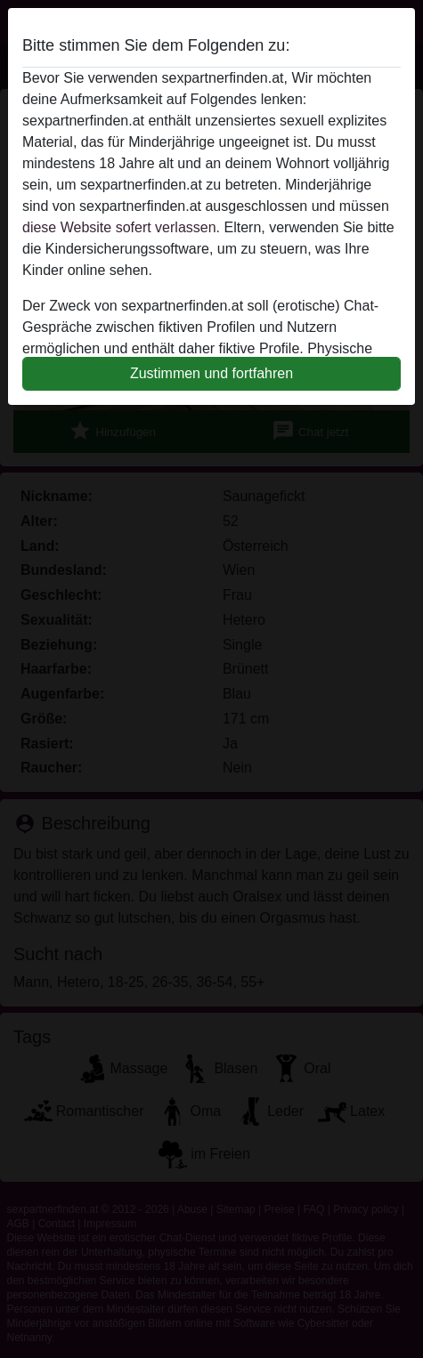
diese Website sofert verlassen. (121, 227)
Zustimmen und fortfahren (211, 373)
